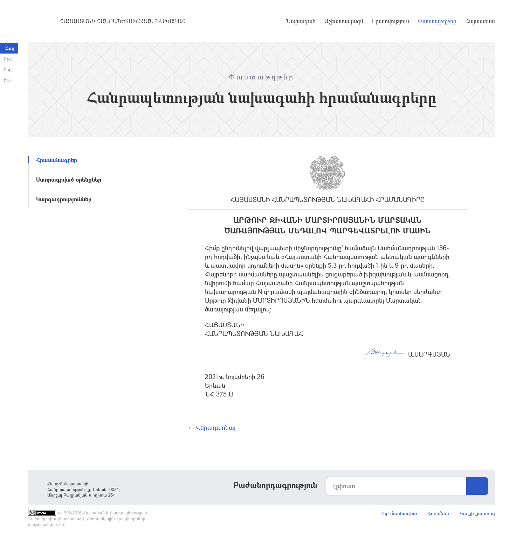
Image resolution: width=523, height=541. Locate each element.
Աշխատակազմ (343, 21)
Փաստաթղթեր (437, 21)
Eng (8, 69)
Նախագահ (301, 21)
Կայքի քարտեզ (477, 513)
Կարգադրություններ (63, 199)
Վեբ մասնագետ (398, 513)
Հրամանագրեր (56, 159)
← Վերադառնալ (211, 427)
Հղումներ (438, 513)
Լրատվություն (390, 21)
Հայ (9, 48)
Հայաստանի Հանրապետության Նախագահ (123, 21)
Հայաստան (480, 21)
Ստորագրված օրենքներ (68, 179)
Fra (7, 79)
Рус (8, 58)
